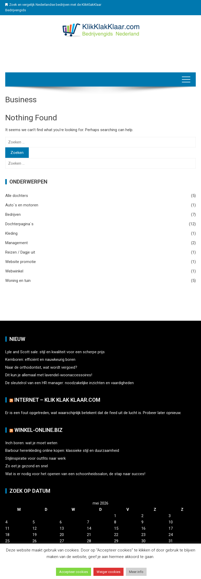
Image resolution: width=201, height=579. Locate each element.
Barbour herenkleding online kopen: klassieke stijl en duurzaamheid (62, 450)
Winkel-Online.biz (38, 430)
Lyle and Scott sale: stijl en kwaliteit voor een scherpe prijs (55, 352)
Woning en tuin (18, 280)
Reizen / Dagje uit (20, 252)
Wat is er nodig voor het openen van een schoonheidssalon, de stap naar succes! (75, 473)
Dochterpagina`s (19, 224)
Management (16, 242)
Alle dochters (16, 195)
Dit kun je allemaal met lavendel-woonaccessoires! (48, 375)
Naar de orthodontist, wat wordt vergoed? (41, 367)
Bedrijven (13, 214)
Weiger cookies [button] (108, 572)
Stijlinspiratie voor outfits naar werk (35, 458)
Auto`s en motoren (21, 205)
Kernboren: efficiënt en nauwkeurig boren (40, 359)
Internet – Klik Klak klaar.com (57, 400)
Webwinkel (14, 271)
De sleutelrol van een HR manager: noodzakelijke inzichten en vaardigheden (69, 382)
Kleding (11, 233)
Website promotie (20, 261)
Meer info (136, 572)
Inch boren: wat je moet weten (31, 443)
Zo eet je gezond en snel (26, 466)
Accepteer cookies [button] (73, 572)
